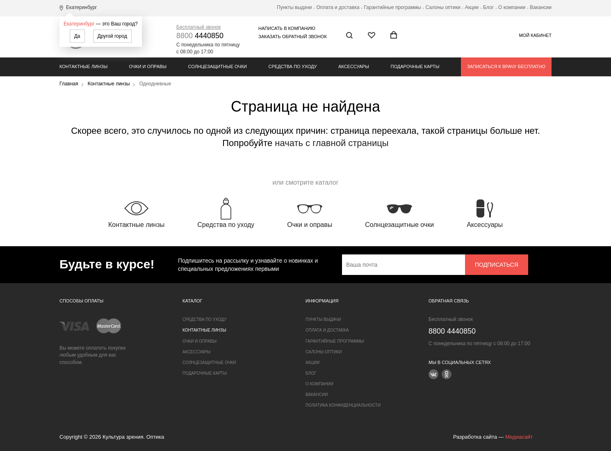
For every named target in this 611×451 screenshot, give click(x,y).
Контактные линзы (83, 66)
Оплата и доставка (337, 7)
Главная (68, 84)
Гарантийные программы (392, 7)
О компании (511, 7)
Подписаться (496, 264)
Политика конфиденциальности (343, 405)
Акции (472, 7)
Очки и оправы (147, 66)
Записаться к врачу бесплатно (506, 66)
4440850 (199, 36)
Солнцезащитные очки (217, 66)
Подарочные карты (415, 66)
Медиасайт (519, 437)
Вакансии (541, 7)
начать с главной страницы (331, 143)
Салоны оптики (443, 7)
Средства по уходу (292, 66)
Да (77, 36)
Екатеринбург (79, 24)
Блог (488, 7)
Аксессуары (353, 66)
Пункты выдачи (294, 7)
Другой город (112, 36)
